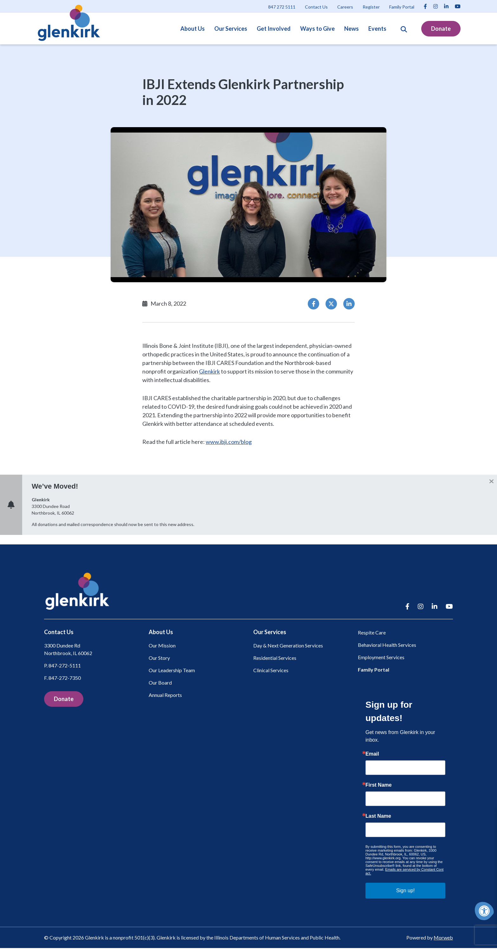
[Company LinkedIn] (446, 6)
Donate (441, 28)
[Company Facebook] (425, 6)
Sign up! (405, 891)
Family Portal (373, 670)
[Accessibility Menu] (484, 910)
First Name (378, 786)
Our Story (159, 659)
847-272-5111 (64, 667)
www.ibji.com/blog (229, 441)
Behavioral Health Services (387, 646)
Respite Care (372, 633)
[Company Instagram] (435, 6)
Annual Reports (165, 696)
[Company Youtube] (458, 6)
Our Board (160, 684)
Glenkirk (209, 371)
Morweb (443, 938)
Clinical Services (270, 671)
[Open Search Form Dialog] (404, 28)
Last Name (378, 817)
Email (372, 754)
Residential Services (274, 659)
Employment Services (381, 658)
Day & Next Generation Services (288, 647)
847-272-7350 (64, 679)
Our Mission (162, 647)
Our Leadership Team (172, 671)
